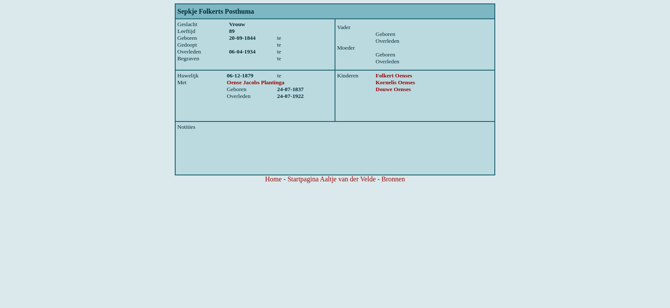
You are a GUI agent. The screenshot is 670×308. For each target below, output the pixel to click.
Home (273, 179)
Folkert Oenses (394, 75)
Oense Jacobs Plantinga (256, 82)
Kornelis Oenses (395, 82)
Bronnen (393, 179)
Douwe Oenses (393, 89)
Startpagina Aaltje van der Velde (332, 179)
